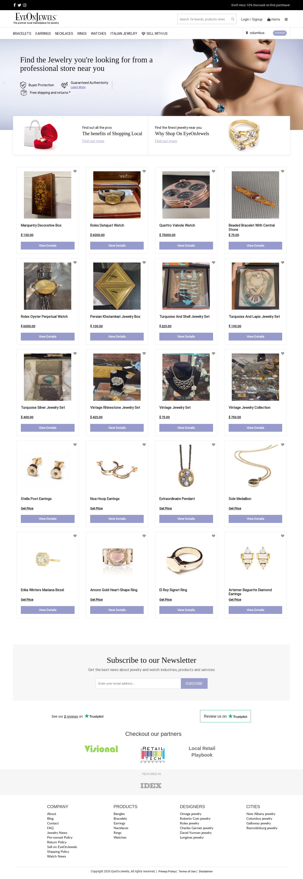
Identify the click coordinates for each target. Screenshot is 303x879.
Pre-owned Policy (59, 838)
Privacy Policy (167, 872)
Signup (257, 19)
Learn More (78, 87)
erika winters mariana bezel (42, 590)
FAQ (50, 829)
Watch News (56, 857)
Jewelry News (57, 834)
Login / (246, 19)
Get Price (27, 509)
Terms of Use (187, 872)
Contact (53, 824)
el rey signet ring (173, 590)
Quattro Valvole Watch (177, 225)
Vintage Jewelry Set (175, 408)
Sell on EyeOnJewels (62, 848)
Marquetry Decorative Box (41, 225)
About (51, 815)
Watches (98, 33)
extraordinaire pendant (177, 499)
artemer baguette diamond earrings (250, 592)
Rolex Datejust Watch (107, 225)
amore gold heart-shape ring (113, 590)
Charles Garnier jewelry (196, 829)
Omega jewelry (190, 815)
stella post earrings (36, 499)
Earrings (43, 33)
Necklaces (64, 33)
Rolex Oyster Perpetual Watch (44, 317)
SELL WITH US (155, 33)
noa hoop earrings (105, 499)
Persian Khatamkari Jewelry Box (115, 317)
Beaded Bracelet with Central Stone (252, 227)
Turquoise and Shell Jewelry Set (184, 317)
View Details (47, 246)
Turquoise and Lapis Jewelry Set (254, 317)
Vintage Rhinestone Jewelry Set (115, 408)
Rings (82, 33)
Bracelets (22, 33)
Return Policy (57, 843)
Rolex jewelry (189, 824)
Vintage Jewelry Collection (249, 408)
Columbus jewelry (259, 819)
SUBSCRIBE (194, 685)
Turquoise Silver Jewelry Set (43, 408)
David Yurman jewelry (196, 834)
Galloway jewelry (258, 824)
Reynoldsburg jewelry (261, 829)
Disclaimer (206, 872)
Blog (50, 819)
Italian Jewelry (124, 33)
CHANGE (280, 32)
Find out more (93, 141)
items (273, 19)
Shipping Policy (58, 852)
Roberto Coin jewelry (195, 819)
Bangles (119, 815)
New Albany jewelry (260, 815)
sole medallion (240, 499)
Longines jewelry (192, 838)
